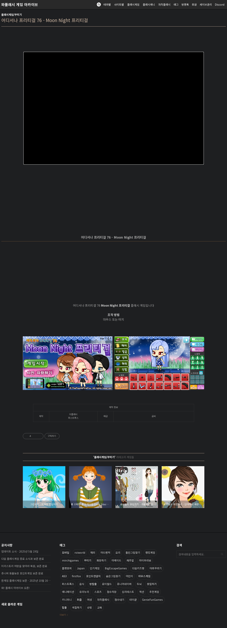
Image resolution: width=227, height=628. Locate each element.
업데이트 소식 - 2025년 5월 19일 (19, 551)
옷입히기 (152, 584)
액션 (141, 592)
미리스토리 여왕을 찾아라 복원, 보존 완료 (24, 566)
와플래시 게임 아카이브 (19, 4)
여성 (89, 599)
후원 (194, 4)
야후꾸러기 (156, 568)
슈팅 (89, 607)
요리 (117, 552)
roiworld (79, 552)
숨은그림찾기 (113, 576)
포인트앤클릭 (93, 576)
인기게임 (95, 568)
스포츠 (98, 592)
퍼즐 (79, 599)
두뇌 (139, 584)
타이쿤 (133, 599)
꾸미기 (87, 560)
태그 (176, 4)
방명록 (185, 4)
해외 (92, 552)
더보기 (63, 614)
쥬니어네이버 (124, 584)
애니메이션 (68, 592)
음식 (81, 584)
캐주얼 (130, 560)
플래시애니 (149, 4)
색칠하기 (77, 607)
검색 (222, 554)
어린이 (129, 576)
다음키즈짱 (138, 568)
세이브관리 (206, 4)
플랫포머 (67, 568)
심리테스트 (128, 592)
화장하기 (101, 560)
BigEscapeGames (116, 568)
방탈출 (93, 584)
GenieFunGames (152, 599)
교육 (99, 607)
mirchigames (70, 560)
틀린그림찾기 (133, 552)
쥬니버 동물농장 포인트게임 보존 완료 (22, 573)
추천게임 (154, 592)
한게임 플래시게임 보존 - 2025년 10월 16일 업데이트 (26, 580)
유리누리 (84, 592)
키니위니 (67, 599)
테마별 (107, 4)
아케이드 (116, 560)
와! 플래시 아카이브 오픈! (15, 588)
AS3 (64, 576)
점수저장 (112, 592)
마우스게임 (144, 576)
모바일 (65, 552)
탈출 (64, 607)
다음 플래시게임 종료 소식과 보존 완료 (22, 559)
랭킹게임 (150, 552)
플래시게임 (133, 4)
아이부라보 (145, 560)
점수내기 (119, 599)
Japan (81, 568)
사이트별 (119, 4)
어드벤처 (105, 552)
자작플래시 (164, 4)
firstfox (76, 576)
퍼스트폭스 (68, 584)
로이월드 (107, 584)
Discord (219, 4)
